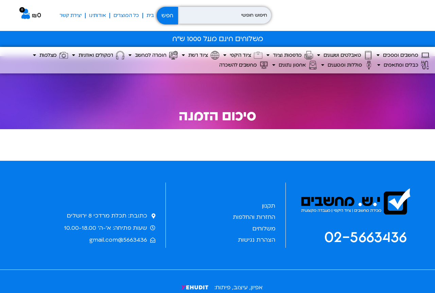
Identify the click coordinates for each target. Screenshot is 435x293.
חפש (167, 15)
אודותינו (97, 15)
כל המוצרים (126, 15)
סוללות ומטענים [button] (347, 65)
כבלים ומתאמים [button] (403, 65)
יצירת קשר (70, 15)
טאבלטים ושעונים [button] (344, 55)
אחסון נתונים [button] (294, 65)
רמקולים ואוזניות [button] (98, 55)
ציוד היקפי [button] (242, 55)
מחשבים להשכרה (243, 65)
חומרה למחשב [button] (153, 55)
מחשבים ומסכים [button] (403, 55)
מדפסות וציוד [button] (289, 55)
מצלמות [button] (50, 55)
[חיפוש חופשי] (224, 15)
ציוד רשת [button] (200, 55)
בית (150, 15)
